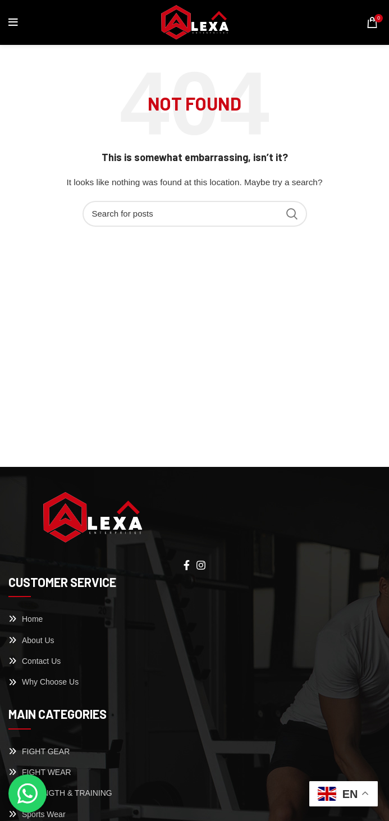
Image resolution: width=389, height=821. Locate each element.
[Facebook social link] (186, 565)
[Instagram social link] (201, 565)
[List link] (194, 619)
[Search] (195, 214)
